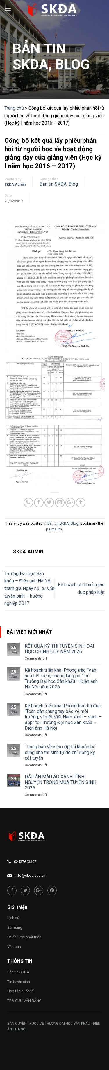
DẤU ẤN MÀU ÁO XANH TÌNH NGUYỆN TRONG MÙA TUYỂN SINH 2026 (60, 782)
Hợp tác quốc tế (20, 991)
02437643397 (25, 862)
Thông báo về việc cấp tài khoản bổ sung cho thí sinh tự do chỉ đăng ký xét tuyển (60, 752)
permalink (54, 529)
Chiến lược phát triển (24, 937)
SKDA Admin (15, 184)
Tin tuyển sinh (18, 981)
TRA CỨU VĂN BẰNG (24, 1000)
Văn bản (14, 946)
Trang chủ (14, 108)
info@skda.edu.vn (30, 875)
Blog (72, 64)
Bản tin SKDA (39, 56)
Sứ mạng (14, 927)
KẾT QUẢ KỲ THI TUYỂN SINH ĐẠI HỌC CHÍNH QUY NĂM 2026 (59, 648)
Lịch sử (13, 918)
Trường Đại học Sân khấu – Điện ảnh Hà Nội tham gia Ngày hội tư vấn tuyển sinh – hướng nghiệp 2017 (29, 588)
